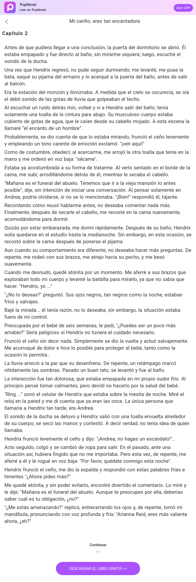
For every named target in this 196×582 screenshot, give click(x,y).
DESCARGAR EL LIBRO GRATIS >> (98, 568)
